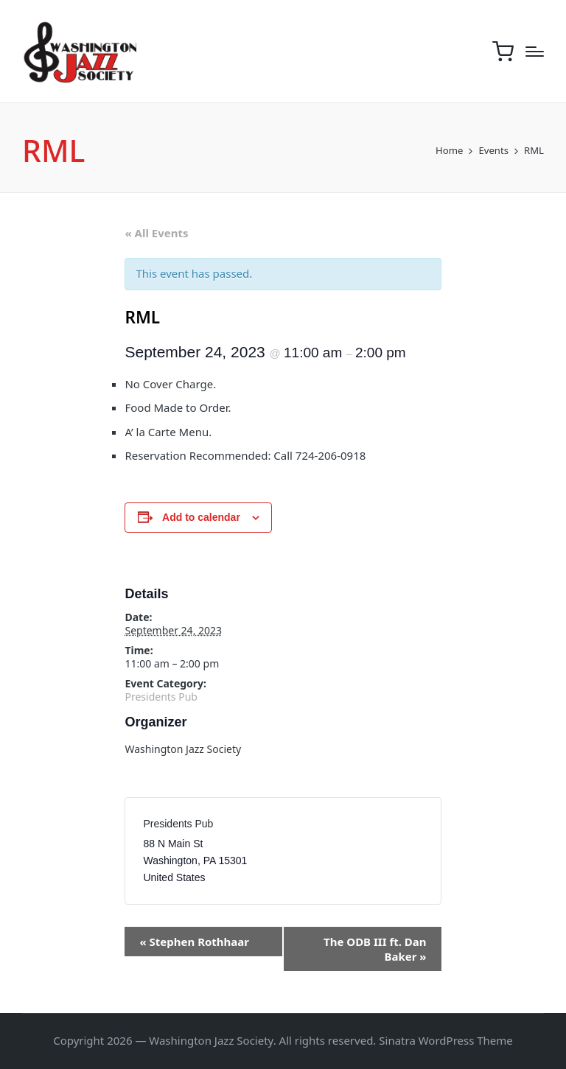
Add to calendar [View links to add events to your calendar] (201, 517)
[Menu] (534, 51)
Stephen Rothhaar (194, 941)
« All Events (156, 232)
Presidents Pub (161, 697)
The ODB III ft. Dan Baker (375, 949)
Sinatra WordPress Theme (446, 1040)
